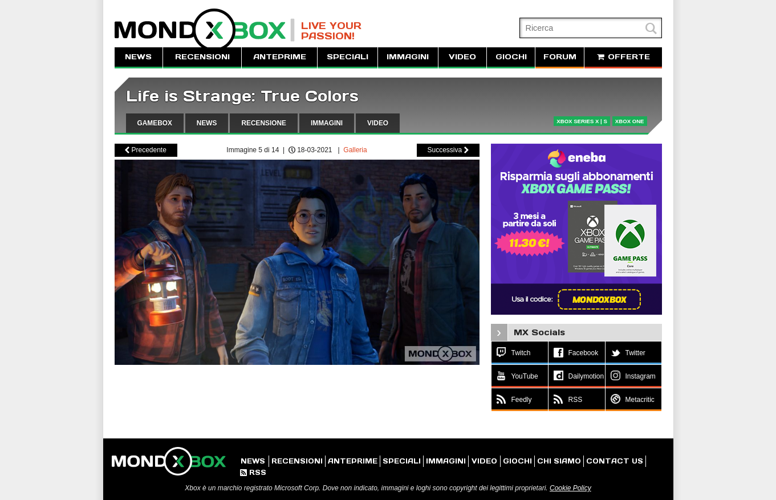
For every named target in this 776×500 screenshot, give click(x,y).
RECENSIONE (263, 123)
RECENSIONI (202, 57)
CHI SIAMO (559, 461)
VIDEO (462, 57)
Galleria (355, 150)
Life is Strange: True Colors (242, 96)
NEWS (138, 57)
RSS (253, 472)
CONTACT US (614, 461)
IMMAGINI (408, 57)
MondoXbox (205, 30)
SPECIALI (347, 57)
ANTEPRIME (279, 57)
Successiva (447, 150)
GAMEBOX (154, 123)
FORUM (559, 57)
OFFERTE (623, 57)
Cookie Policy (570, 488)
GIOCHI (511, 57)
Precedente (145, 150)
